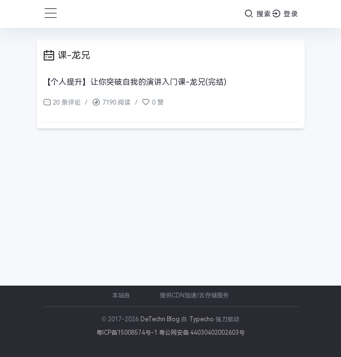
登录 (285, 13)
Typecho (201, 319)
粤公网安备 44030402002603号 (202, 332)
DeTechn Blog (161, 319)
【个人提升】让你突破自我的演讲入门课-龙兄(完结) (134, 82)
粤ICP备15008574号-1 (126, 332)
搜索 (258, 13)
